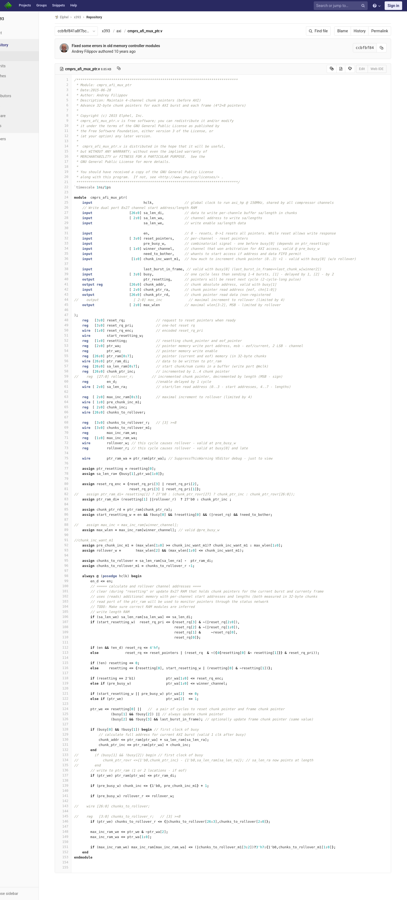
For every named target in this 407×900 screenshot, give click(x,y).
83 (73, 499)
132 (73, 750)
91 (73, 540)
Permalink (390, 31)
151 (73, 847)
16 (73, 156)
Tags (15, 86)
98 (73, 576)
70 (73, 432)
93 (73, 550)
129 (73, 734)
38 (73, 269)
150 (73, 842)
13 (73, 141)
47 (73, 315)
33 (73, 243)
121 (73, 693)
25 (73, 202)
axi (129, 31)
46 (73, 310)
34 (73, 248)
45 (73, 305)
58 (73, 371)
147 (73, 826)
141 (73, 796)
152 (73, 852)
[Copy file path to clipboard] (129, 69)
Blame (353, 31)
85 (73, 509)
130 (73, 739)
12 (73, 136)
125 (73, 714)
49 (73, 325)
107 (73, 622)
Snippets (58, 5)
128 (73, 729)
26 (73, 207)
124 (73, 709)
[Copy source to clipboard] (342, 69)
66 (73, 412)
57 (73, 366)
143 (73, 806)
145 (73, 816)
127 (73, 724)
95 (73, 560)
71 (73, 438)
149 (73, 837)
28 (73, 218)
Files (15, 56)
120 (73, 688)
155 (73, 867)
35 (73, 253)
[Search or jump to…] (341, 5)
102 (73, 596)
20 (73, 177)
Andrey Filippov (95, 51)
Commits (18, 66)
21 (73, 182)
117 (73, 673)
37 (73, 264)
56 (73, 361)
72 (73, 443)
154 (73, 862)
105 (73, 612)
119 (73, 683)
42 (73, 289)
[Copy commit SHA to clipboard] (392, 47)
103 (73, 601)
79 (73, 479)
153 (73, 857)
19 (73, 172)
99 (73, 581)
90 (73, 535)
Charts (16, 126)
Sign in (393, 5)
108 (73, 627)
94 (73, 555)
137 (73, 775)
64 (73, 402)
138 (73, 780)
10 (73, 126)
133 (73, 755)
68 (73, 422)
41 (73, 284)
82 (73, 494)
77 (73, 468)
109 (73, 632)
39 (73, 274)
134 (73, 760)
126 (73, 719)
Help (73, 5)
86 (73, 514)
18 (73, 166)
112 (73, 647)
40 (73, 279)
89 (73, 530)
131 (73, 745)
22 (73, 187)
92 (73, 545)
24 (73, 197)
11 (73, 131)
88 (73, 525)
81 (73, 489)
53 (73, 346)
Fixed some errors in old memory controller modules (126, 46)
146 (73, 821)
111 (73, 642)
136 (73, 770)
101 (73, 591)
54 (73, 351)
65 (73, 407)
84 (73, 504)
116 (73, 668)
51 (73, 335)
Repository (104, 17)
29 (73, 223)
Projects (25, 5)
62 (73, 392)
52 (73, 340)
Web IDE (387, 69)
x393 (116, 31)
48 (73, 320)
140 (73, 791)
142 (73, 801)
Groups (41, 5)
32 (73, 238)
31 (73, 233)
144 (73, 811)
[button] (29, 893)
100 (73, 586)
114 (73, 658)
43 (73, 294)
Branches (18, 76)
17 (73, 161)
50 (73, 330)
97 (73, 571)
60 (73, 381)
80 (73, 484)
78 (73, 473)
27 (73, 213)
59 (73, 376)
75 (73, 458)
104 (73, 606)
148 (73, 831)
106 (73, 617)
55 (73, 356)
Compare (18, 116)
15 (73, 151)
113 (73, 652)
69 (73, 427)
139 (73, 785)
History (370, 31)
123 (73, 704)
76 (73, 463)
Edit (372, 69)
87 (73, 519)
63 (73, 397)
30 (73, 228)
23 (73, 192)
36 (73, 259)
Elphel (72, 17)
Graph (16, 106)
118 (73, 678)
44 (73, 299)
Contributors (21, 96)
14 (73, 146)
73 (73, 448)
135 (73, 765)
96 (73, 565)
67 (73, 417)
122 (73, 698)
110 (73, 637)
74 (73, 453)
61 (73, 386)
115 (73, 663)
